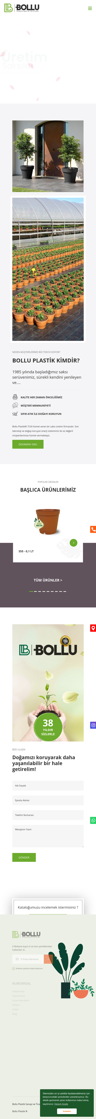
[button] (31, 591)
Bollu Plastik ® (19, 1111)
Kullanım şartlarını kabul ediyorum (27, 970)
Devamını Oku (28, 444)
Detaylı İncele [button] (61, 1104)
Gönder (24, 857)
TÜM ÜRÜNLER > (48, 580)
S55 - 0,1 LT (26, 551)
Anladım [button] (67, 1111)
